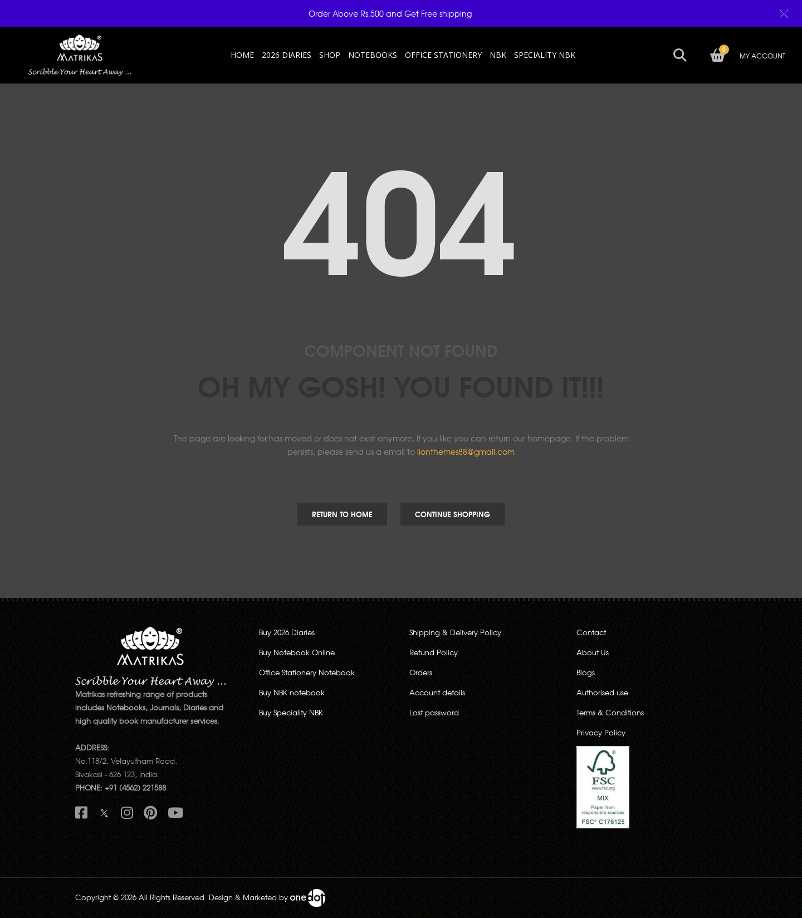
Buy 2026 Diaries (287, 632)
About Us (592, 652)
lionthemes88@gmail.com (466, 451)
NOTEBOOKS (372, 55)
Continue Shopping (452, 513)
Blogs (585, 672)
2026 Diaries (286, 55)
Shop (329, 55)
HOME (242, 55)
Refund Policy (433, 652)
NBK (498, 55)
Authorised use (602, 692)
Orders (420, 672)
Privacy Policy (600, 732)
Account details (437, 692)
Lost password (434, 712)
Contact (591, 632)
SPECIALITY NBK (544, 55)
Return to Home (342, 513)
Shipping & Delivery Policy (455, 632)
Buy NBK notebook (292, 692)
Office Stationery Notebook (307, 672)
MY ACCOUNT (759, 55)
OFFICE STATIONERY (443, 55)
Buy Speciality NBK (291, 712)
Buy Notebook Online (297, 652)
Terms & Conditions (610, 712)
